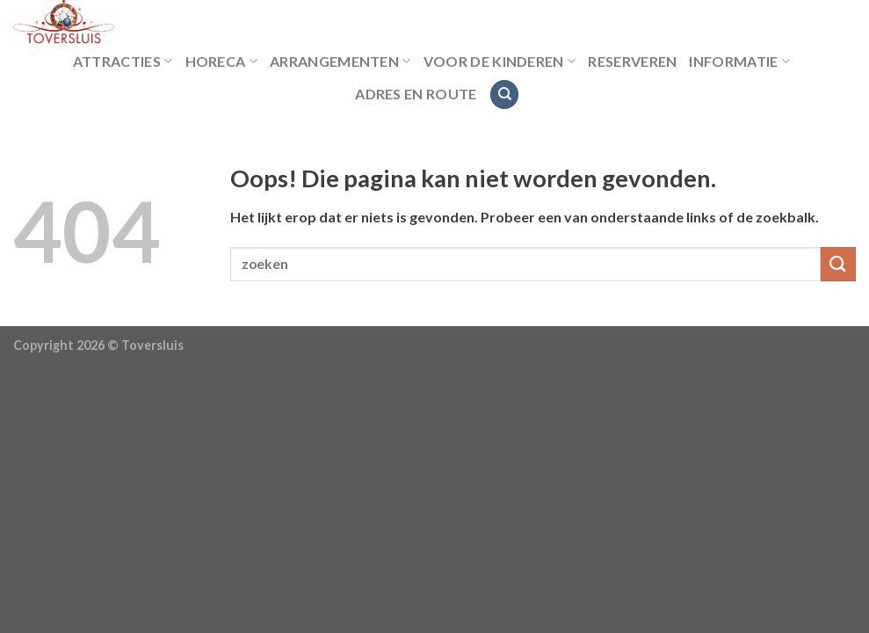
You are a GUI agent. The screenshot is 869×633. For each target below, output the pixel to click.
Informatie (739, 61)
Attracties (123, 61)
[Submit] (838, 264)
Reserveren (632, 61)
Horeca (221, 61)
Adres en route (415, 93)
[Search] (504, 94)
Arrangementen (340, 61)
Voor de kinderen (500, 61)
